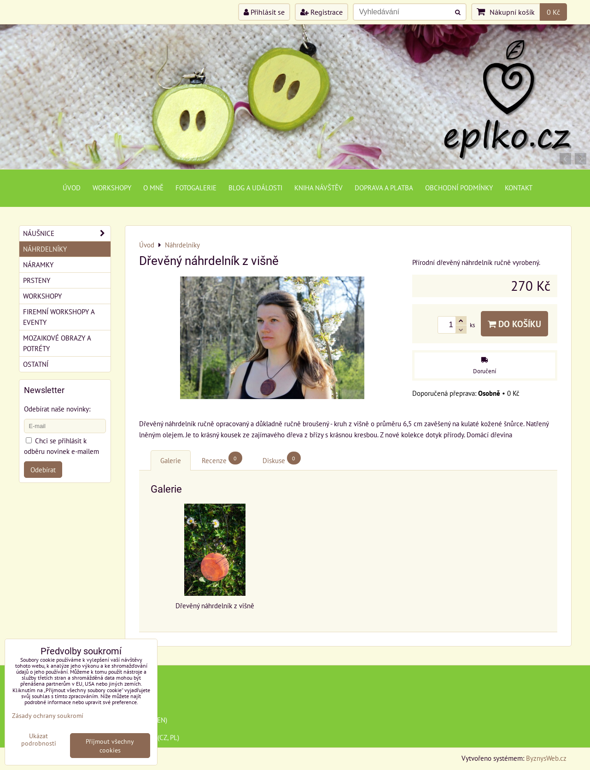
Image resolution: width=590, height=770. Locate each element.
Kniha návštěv (318, 187)
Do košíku (514, 323)
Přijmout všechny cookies (110, 745)
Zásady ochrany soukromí (47, 715)
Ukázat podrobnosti (38, 739)
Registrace (321, 12)
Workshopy (112, 187)
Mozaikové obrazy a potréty (57, 343)
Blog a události (255, 187)
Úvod (72, 187)
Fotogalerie (195, 187)
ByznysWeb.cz (546, 758)
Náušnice (67, 233)
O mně (153, 187)
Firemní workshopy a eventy (59, 317)
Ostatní (35, 364)
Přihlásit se (264, 12)
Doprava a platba (384, 187)
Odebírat (43, 469)
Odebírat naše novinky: (57, 408)
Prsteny (36, 280)
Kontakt (518, 187)
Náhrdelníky (45, 248)
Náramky (38, 264)
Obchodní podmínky (459, 187)
